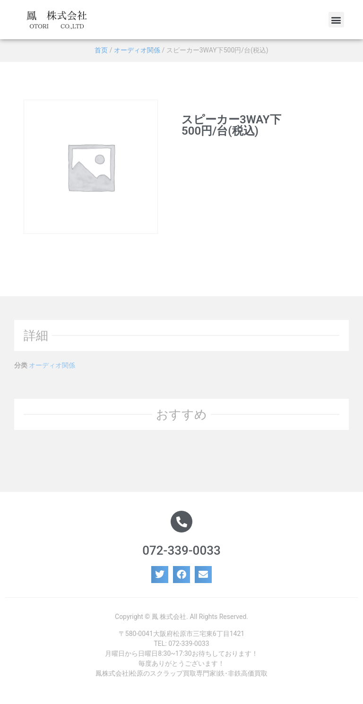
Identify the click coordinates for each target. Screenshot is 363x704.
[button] (336, 19)
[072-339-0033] (181, 521)
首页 (101, 50)
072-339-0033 (181, 550)
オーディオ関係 (137, 50)
